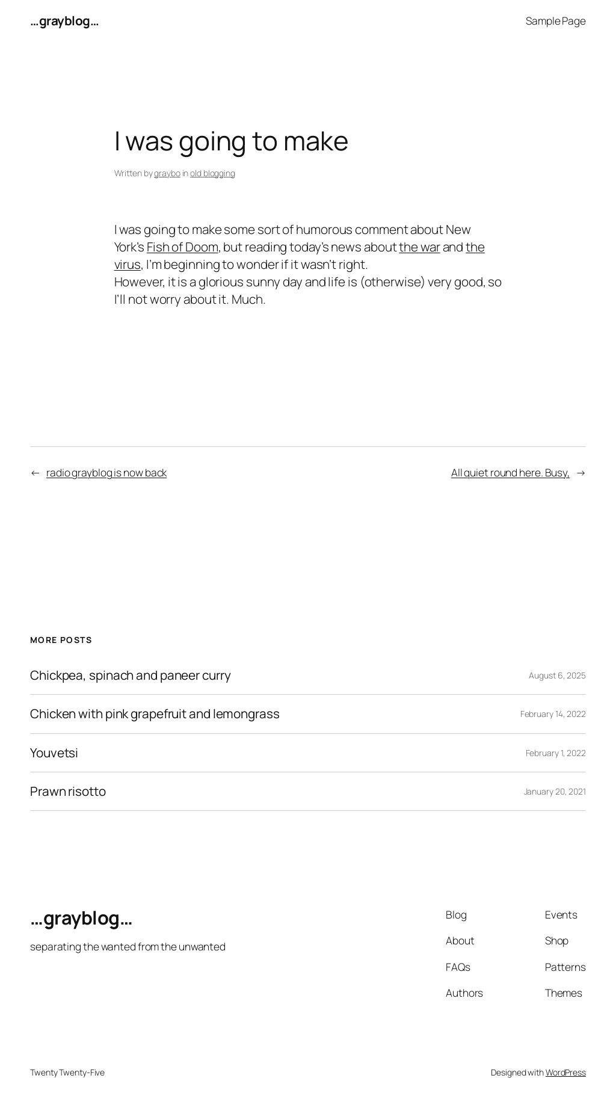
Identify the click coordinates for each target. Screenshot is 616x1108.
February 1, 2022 (556, 753)
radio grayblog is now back (106, 472)
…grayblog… (64, 20)
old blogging (212, 173)
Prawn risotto (68, 791)
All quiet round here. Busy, (510, 472)
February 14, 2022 (553, 713)
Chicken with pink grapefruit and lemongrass (155, 714)
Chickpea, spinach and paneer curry (130, 675)
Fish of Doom (182, 246)
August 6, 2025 (557, 675)
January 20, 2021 (555, 791)
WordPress (566, 1072)
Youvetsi (54, 753)
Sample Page (556, 20)
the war (419, 246)
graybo (167, 173)
